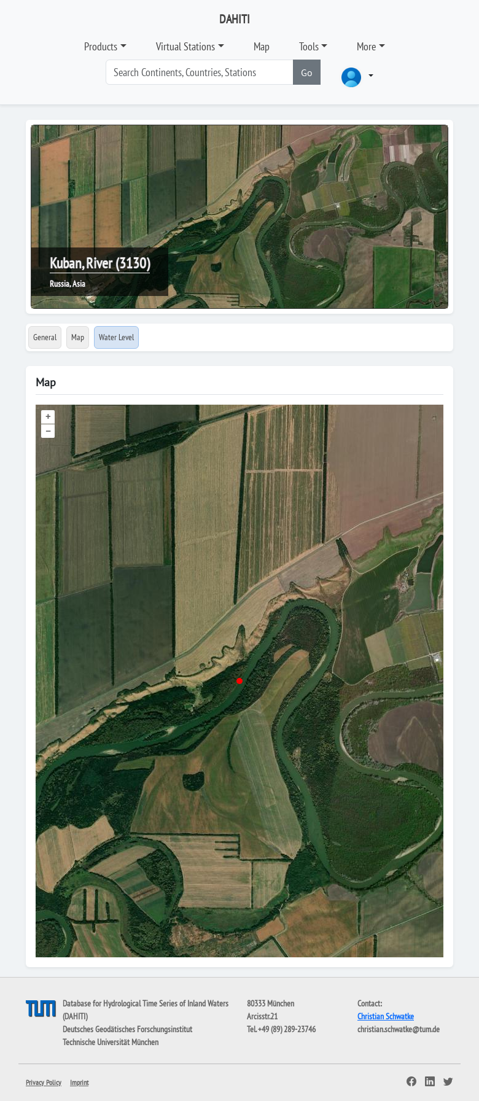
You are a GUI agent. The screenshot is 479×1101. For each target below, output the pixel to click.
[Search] (200, 72)
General (44, 337)
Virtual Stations (185, 46)
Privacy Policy (43, 1082)
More (366, 46)
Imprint (79, 1082)
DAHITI (234, 19)
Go (307, 72)
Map (262, 46)
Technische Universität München (110, 1042)
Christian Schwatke (385, 1016)
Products (100, 46)
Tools (309, 46)
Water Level (116, 337)
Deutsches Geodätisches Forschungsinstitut (127, 1029)
